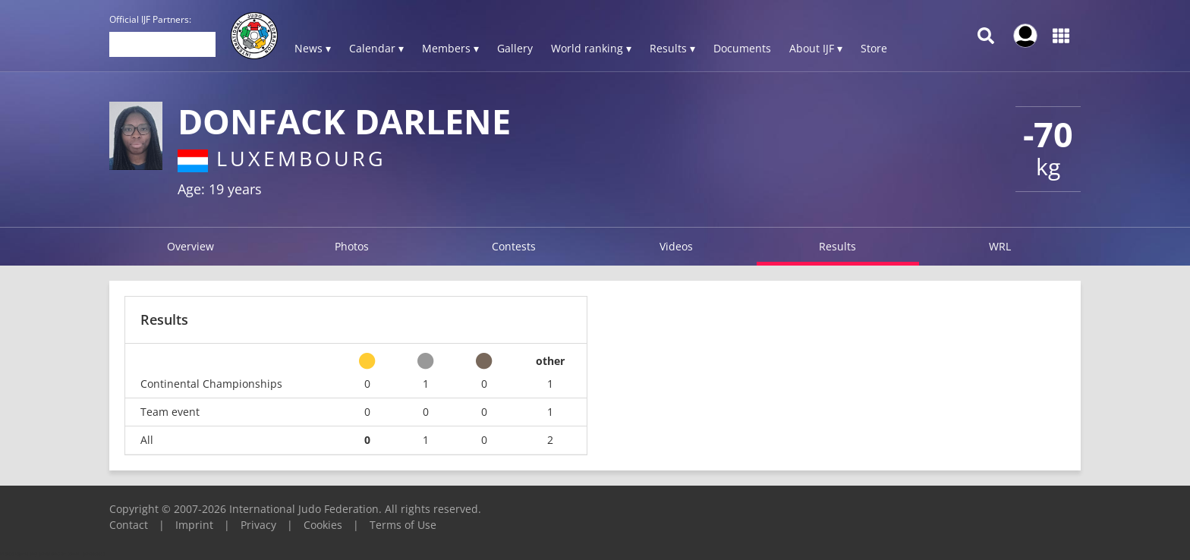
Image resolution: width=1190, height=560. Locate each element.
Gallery (515, 48)
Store (874, 48)
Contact (128, 525)
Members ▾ (450, 48)
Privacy (258, 525)
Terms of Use (403, 525)
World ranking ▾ (591, 48)
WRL (1000, 246)
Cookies (323, 525)
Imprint (194, 525)
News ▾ (312, 48)
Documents (742, 48)
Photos (352, 246)
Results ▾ (672, 48)
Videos (676, 246)
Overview (190, 246)
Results (837, 246)
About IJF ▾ (815, 48)
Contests (514, 246)
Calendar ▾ (376, 48)
